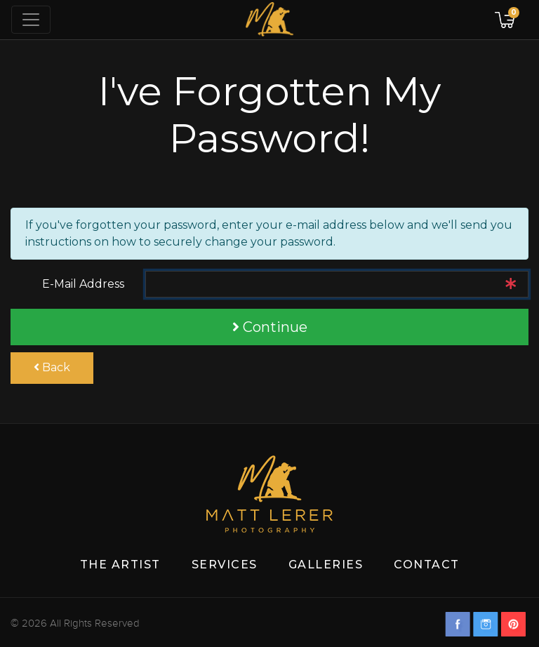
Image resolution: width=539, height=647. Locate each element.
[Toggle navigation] (31, 20)
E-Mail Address (83, 284)
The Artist (120, 564)
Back (52, 367)
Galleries (326, 564)
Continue (269, 327)
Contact (427, 564)
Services (225, 564)
